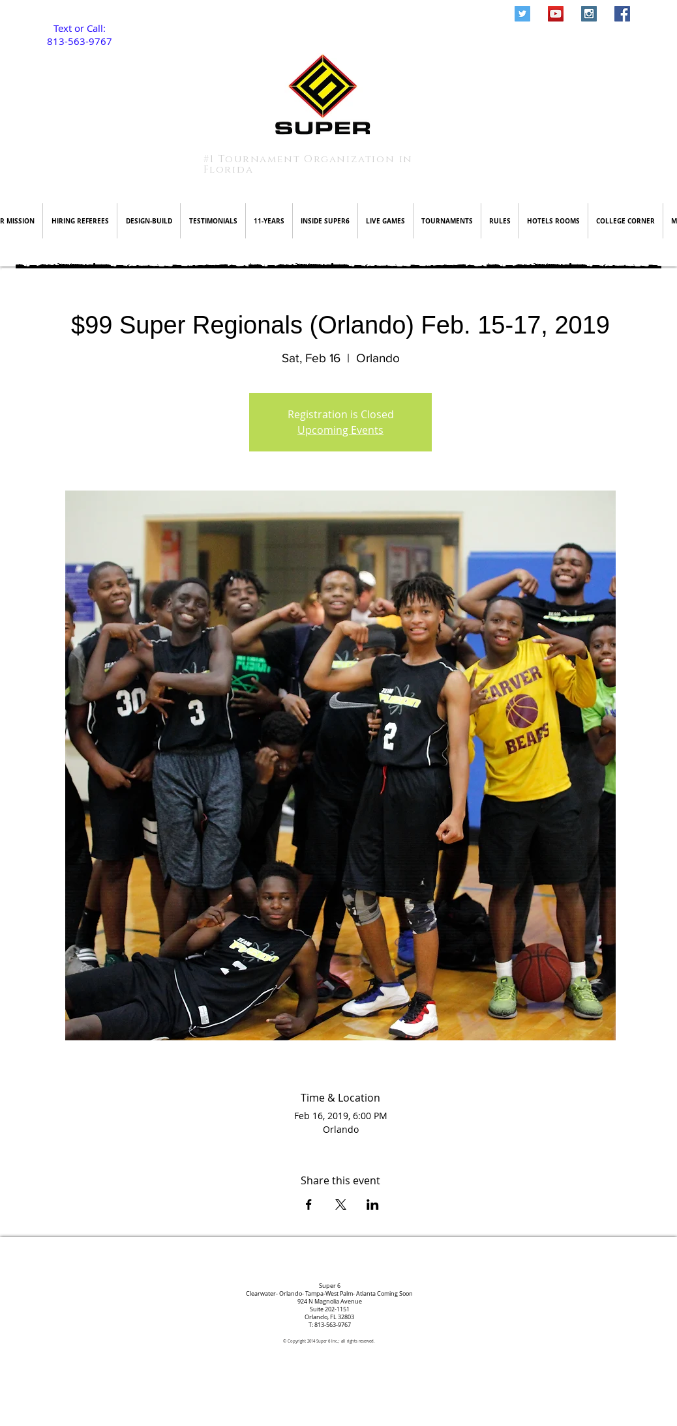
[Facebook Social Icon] (622, 13)
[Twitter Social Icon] (522, 13)
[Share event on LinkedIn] (373, 1204)
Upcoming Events (340, 430)
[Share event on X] (341, 1204)
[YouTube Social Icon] (556, 13)
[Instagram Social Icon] (589, 13)
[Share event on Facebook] (309, 1204)
